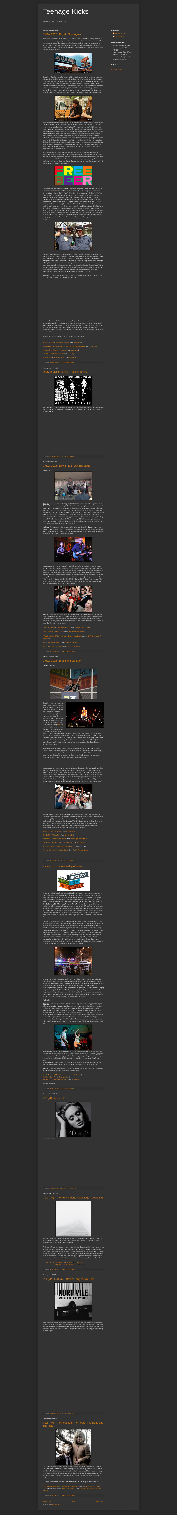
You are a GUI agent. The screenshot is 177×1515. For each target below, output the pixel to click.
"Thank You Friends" (55, 831)
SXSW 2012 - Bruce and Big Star (62, 660)
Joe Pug (45, 343)
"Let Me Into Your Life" (56, 354)
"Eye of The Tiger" (68, 1264)
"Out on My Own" (59, 358)
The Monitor (77, 1075)
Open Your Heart (64, 1077)
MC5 (44, 646)
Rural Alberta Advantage (54, 1262)
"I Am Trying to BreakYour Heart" (75, 346)
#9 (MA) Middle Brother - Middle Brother (66, 372)
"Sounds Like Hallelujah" (69, 1486)
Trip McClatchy (119, 36)
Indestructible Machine (76, 632)
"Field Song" (63, 350)
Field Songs (74, 350)
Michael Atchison (120, 33)
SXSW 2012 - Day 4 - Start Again (62, 34)
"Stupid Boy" (56, 835)
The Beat (45, 354)
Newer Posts (47, 1501)
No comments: (70, 362)
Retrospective (80, 842)
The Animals (47, 842)
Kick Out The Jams (73, 646)
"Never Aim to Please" (59, 839)
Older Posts (99, 1501)
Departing (79, 1262)
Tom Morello (47, 850)
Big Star (45, 831)
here (58, 725)
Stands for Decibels (71, 642)
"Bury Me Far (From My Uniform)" (59, 343)
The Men (45, 1077)
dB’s (44, 642)
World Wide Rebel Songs (80, 850)
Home (73, 1501)
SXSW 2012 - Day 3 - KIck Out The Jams (66, 465)
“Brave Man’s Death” (75, 636)
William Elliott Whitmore (50, 350)
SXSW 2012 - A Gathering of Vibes (63, 866)
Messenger (77, 343)
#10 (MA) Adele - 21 (54, 1098)
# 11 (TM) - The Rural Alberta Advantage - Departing (73, 1197)
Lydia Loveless (48, 632)
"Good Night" (68, 1262)
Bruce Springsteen (48, 846)
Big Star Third (70, 831)
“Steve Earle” (59, 632)
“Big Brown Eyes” (54, 642)
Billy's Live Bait (69, 835)
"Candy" (52, 1077)
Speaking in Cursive (82, 627)
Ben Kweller (46, 1079)
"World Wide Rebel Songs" (60, 850)
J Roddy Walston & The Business (54, 636)
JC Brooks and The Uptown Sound (53, 346)
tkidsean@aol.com (116, 69)
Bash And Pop (47, 839)
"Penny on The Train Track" (59, 1079)
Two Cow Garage (49, 627)
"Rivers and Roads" (68, 1488)
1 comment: (70, 1413)
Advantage (57, 1264)
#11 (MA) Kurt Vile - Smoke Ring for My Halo (68, 1279)
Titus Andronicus (48, 1075)
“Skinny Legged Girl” (63, 627)
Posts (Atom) (55, 1504)
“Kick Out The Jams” (54, 646)
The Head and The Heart (51, 1486)
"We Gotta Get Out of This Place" (62, 842)
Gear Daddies (47, 835)
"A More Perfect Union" (61, 1075)
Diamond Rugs (47, 358)
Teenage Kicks (66, 11)
